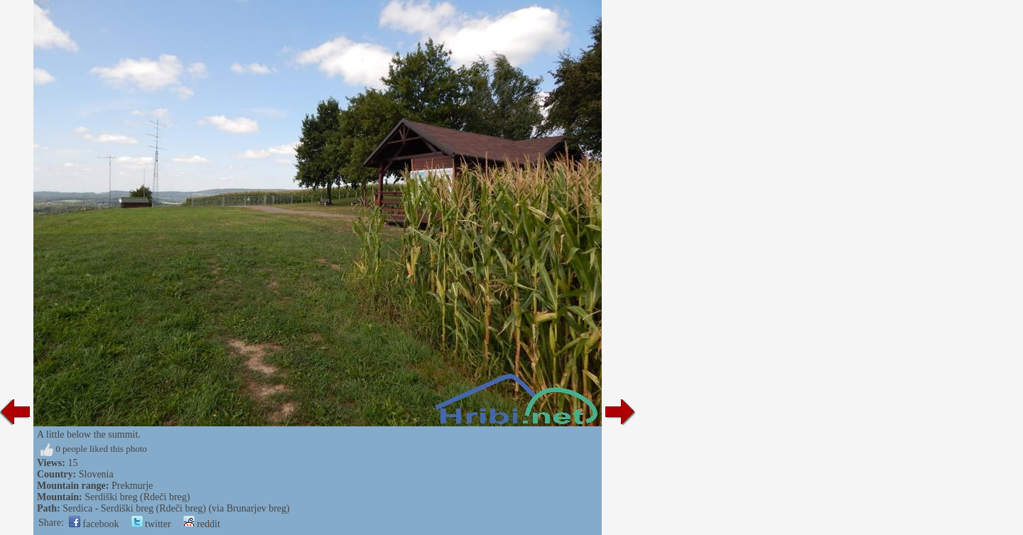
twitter (151, 524)
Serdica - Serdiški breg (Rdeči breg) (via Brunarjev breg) (176, 508)
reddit (201, 524)
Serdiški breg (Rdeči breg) (137, 497)
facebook (94, 524)
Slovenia (96, 474)
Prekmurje (132, 485)
